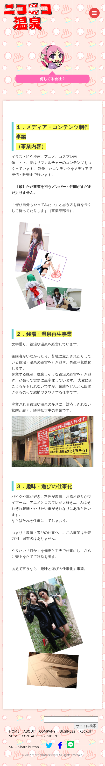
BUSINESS (67, 731)
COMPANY (47, 731)
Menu (96, 10)
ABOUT (29, 731)
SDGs (13, 736)
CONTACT (29, 736)
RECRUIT (86, 731)
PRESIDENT (50, 736)
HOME (14, 731)
